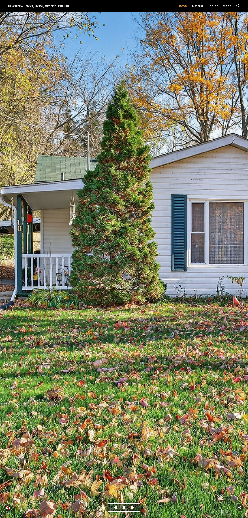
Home (182, 6)
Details (197, 6)
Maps (227, 6)
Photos (213, 6)
